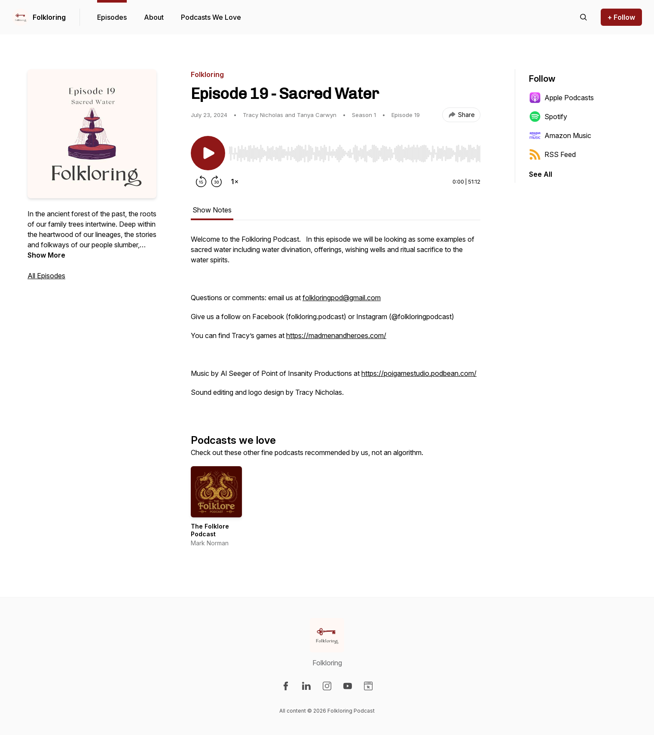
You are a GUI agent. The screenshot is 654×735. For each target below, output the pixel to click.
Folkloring (49, 17)
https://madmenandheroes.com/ (336, 335)
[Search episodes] (583, 17)
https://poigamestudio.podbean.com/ (419, 373)
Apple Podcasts (561, 98)
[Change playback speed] (234, 181)
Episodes (112, 17)
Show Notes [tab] (212, 210)
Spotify (548, 117)
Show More (46, 255)
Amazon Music (560, 135)
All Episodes (46, 275)
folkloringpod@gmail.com (342, 297)
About (154, 17)
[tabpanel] (335, 320)
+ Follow (621, 17)
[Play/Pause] (208, 153)
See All (540, 174)
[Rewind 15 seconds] (201, 181)
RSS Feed (552, 154)
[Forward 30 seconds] (217, 181)
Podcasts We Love (211, 17)
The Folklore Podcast (210, 530)
